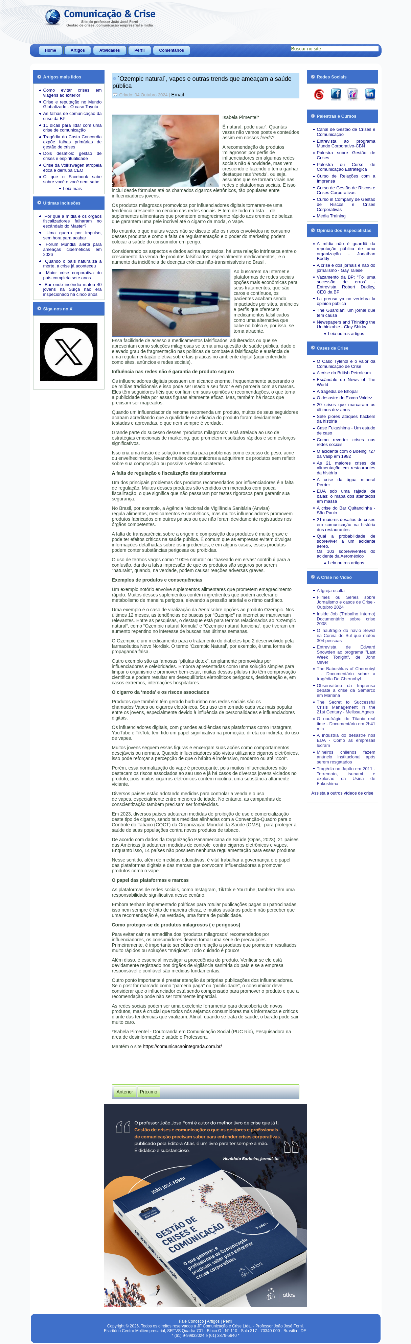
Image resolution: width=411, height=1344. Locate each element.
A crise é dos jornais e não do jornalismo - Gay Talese (346, 268)
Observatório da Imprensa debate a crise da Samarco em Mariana (346, 690)
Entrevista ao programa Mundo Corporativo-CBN (346, 144)
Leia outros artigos (346, 333)
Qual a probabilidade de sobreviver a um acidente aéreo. (346, 541)
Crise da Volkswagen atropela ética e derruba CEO (72, 168)
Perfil (140, 50)
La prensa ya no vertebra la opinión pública (346, 301)
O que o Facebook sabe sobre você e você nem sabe (72, 179)
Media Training (331, 215)
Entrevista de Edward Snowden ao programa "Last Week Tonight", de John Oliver (346, 654)
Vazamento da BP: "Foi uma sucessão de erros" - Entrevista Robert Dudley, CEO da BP (346, 284)
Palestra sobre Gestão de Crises (346, 155)
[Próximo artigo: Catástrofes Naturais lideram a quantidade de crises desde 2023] (148, 1091)
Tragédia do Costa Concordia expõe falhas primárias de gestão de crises (72, 141)
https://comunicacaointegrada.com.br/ (182, 1046)
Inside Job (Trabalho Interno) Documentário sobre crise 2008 (346, 619)
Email (177, 94)
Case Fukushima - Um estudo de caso (346, 430)
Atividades (109, 50)
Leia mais (72, 188)
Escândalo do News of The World (346, 382)
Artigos (78, 50)
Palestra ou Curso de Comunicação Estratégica (346, 167)
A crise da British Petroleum (344, 372)
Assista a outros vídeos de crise (342, 793)
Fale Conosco (191, 1321)
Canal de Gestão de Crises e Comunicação (346, 132)
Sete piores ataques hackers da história (346, 419)
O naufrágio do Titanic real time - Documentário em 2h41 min (346, 723)
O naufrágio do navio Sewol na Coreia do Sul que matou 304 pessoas (346, 635)
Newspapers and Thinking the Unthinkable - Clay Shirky (346, 325)
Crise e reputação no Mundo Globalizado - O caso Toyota (72, 104)
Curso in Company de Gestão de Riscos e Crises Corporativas (346, 204)
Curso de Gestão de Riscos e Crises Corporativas (346, 190)
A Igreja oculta (331, 590)
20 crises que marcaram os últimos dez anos (346, 407)
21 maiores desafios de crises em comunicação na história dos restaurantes (346, 524)
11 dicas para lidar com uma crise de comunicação (72, 128)
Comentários (171, 50)
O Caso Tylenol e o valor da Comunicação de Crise (346, 364)
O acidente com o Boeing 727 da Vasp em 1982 (346, 454)
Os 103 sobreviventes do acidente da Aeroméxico (346, 554)
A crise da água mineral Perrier (346, 482)
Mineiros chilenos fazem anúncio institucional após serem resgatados (346, 757)
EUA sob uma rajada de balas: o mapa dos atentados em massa (346, 496)
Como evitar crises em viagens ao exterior (72, 93)
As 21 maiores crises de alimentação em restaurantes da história (346, 468)
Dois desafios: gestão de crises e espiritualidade (72, 156)
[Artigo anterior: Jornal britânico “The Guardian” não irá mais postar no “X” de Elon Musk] (125, 1091)
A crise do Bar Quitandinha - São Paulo (346, 510)
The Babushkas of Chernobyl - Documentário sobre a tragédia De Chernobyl (346, 673)
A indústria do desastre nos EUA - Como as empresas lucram (346, 740)
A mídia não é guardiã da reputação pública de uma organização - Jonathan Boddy (346, 251)
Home (50, 50)
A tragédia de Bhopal (337, 391)
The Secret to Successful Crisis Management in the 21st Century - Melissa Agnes (346, 707)
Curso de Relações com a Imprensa (346, 178)
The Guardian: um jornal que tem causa (346, 313)
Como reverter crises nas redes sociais (346, 442)
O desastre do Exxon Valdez (344, 397)
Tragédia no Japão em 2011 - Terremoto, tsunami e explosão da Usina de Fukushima (346, 776)
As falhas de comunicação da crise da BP (72, 116)
